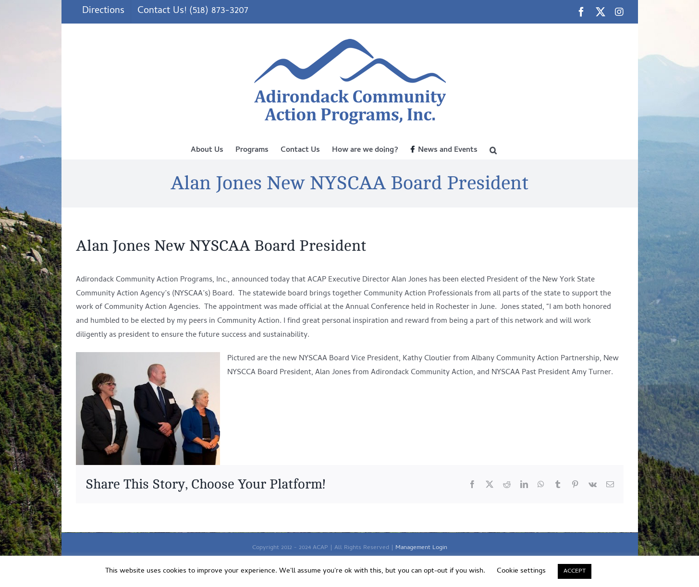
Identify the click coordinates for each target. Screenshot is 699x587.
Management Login (421, 548)
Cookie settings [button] (521, 571)
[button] (493, 149)
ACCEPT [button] (575, 571)
